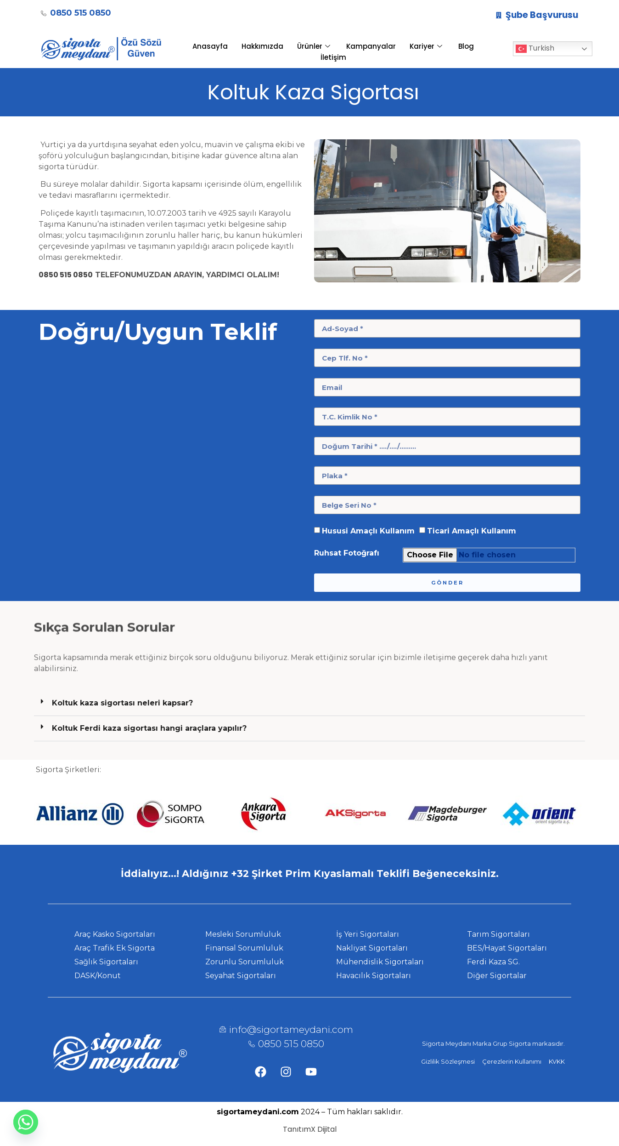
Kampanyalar (371, 46)
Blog (466, 46)
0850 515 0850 (66, 274)
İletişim (333, 57)
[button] (309, 703)
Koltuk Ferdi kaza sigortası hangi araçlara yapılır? (149, 728)
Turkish (535, 49)
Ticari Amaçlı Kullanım (471, 531)
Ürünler (314, 46)
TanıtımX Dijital (310, 1129)
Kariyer (427, 46)
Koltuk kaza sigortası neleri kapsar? (122, 703)
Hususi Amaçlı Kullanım (368, 531)
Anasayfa (210, 46)
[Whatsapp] (25, 1122)
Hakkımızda (262, 46)
